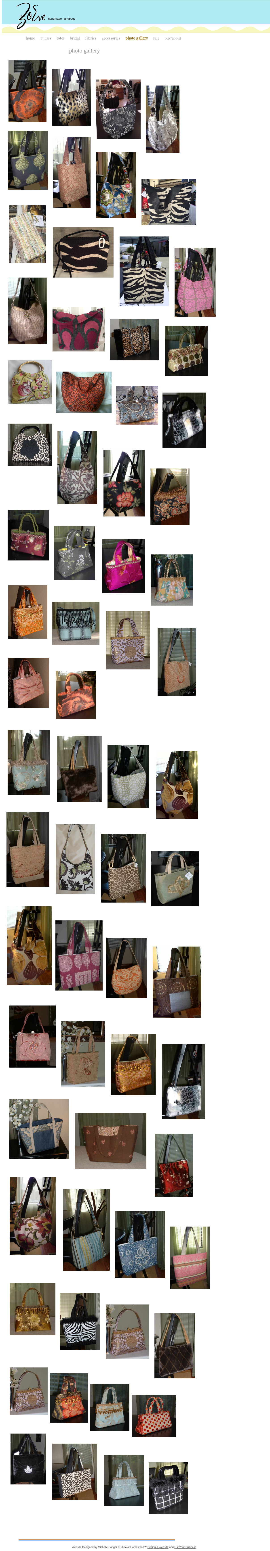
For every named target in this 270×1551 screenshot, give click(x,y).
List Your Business (185, 1547)
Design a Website (158, 1547)
